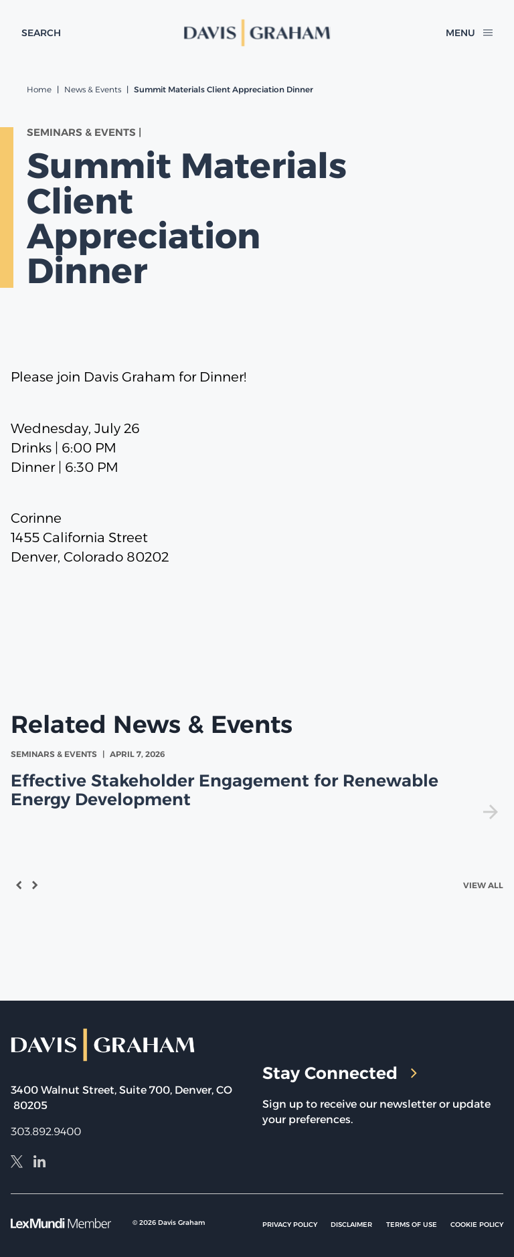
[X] (17, 1163)
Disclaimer (351, 1224)
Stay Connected (339, 1073)
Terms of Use (411, 1224)
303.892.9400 (46, 1131)
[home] (257, 33)
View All (483, 885)
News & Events (92, 89)
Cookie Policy (476, 1224)
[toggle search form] (41, 33)
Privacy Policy (289, 1224)
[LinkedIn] (39, 1163)
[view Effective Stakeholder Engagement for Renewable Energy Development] (257, 783)
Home (39, 89)
